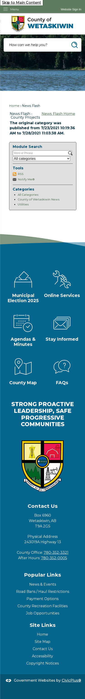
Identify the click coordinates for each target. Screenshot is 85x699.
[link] (71, 9)
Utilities (23, 204)
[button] (74, 45)
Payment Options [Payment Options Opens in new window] (42, 599)
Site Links (43, 625)
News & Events (42, 584)
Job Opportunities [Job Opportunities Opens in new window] (42, 613)
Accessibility (42, 656)
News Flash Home (58, 114)
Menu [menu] (14, 9)
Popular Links (42, 575)
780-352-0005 (54, 558)
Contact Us (43, 649)
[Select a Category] (41, 158)
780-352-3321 (56, 552)
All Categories (28, 194)
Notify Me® (26, 179)
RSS (21, 174)
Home (14, 106)
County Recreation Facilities (42, 606)
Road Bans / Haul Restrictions (42, 591)
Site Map (42, 641)
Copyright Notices (42, 663)
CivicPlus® (71, 680)
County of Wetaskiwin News (39, 199)
